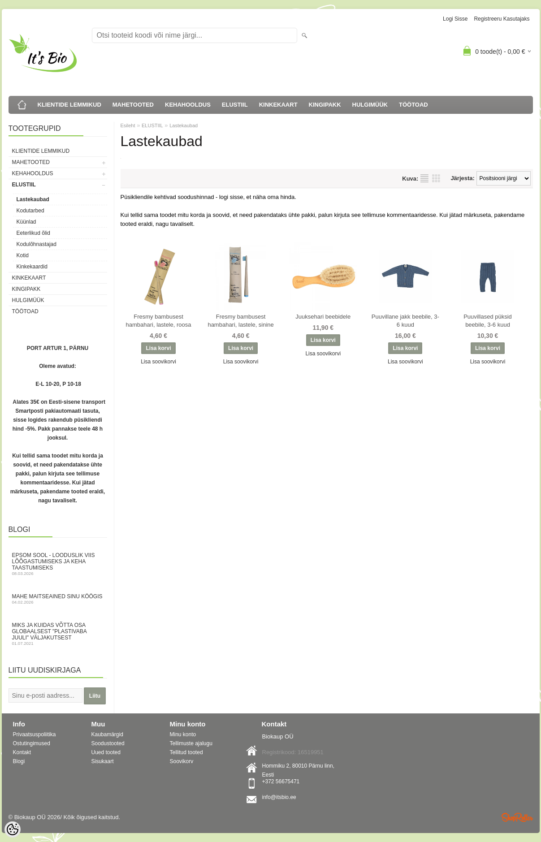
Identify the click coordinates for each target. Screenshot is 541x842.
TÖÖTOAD (413, 104)
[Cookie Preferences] (12, 829)
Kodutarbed (30, 210)
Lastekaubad (33, 199)
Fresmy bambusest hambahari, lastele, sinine (240, 320)
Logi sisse (455, 19)
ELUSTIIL (235, 104)
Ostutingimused (31, 743)
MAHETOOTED (133, 104)
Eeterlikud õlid (33, 233)
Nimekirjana (424, 178)
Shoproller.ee (517, 817)
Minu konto (183, 734)
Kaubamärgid (107, 734)
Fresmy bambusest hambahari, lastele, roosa (158, 320)
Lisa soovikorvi (158, 361)
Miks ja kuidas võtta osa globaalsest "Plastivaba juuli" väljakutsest (58, 634)
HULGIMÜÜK (370, 104)
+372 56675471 (281, 781)
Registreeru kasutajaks (501, 19)
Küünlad (26, 222)
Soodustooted (108, 743)
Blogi (19, 761)
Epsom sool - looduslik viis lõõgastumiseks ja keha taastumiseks (58, 564)
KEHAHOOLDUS (188, 104)
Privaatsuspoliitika (34, 734)
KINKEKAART (278, 104)
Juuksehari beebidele (323, 316)
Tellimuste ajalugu (191, 743)
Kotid (23, 255)
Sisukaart (102, 761)
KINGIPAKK (325, 104)
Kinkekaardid (32, 266)
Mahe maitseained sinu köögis (58, 599)
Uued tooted (106, 752)
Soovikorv (182, 761)
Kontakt (22, 752)
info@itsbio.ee (279, 797)
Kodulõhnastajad (36, 244)
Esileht (128, 125)
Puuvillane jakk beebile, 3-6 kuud (405, 320)
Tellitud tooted (186, 752)
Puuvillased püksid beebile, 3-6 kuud (487, 320)
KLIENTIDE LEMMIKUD (69, 104)
